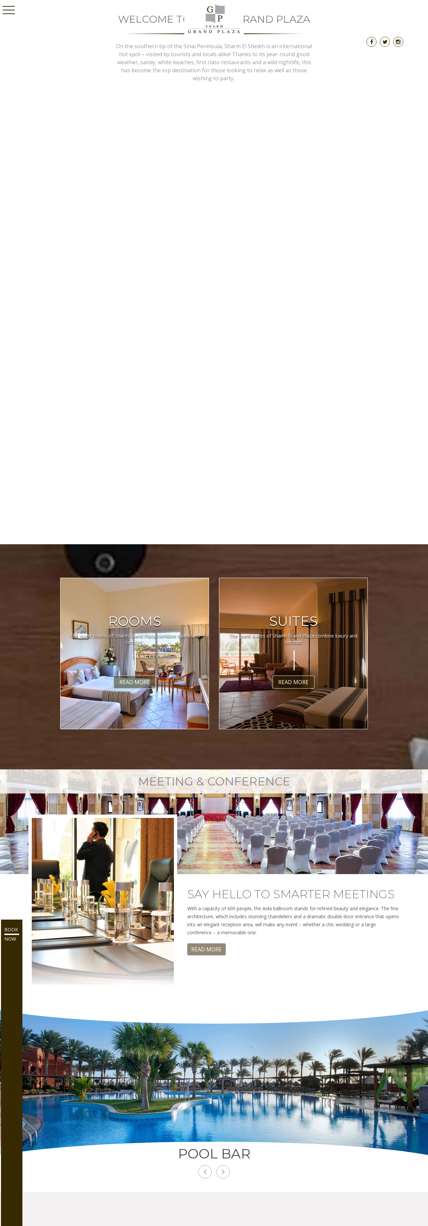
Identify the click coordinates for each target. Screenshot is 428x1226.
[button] (205, 1171)
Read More (134, 682)
